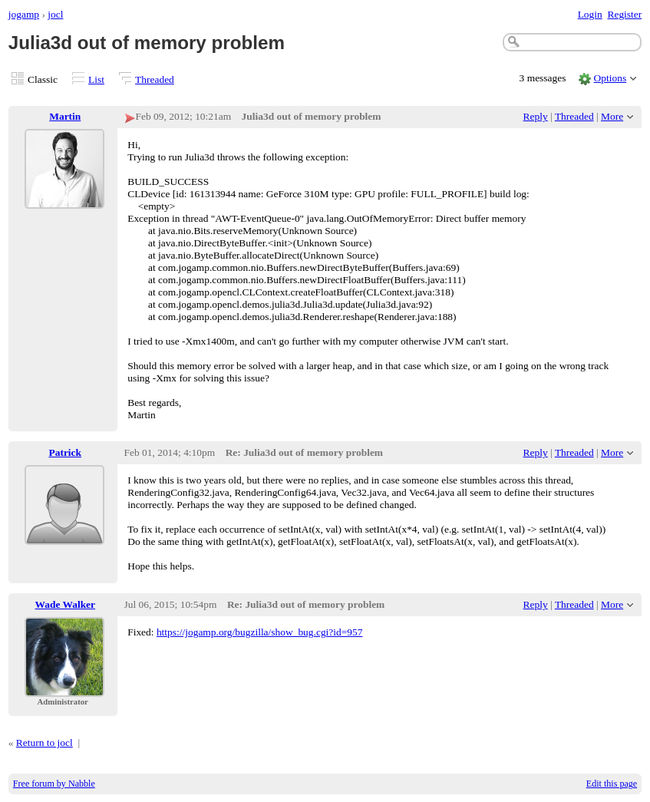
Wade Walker (65, 604)
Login (590, 14)
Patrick (65, 452)
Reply (535, 116)
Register (624, 14)
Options (610, 78)
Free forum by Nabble (54, 783)
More (612, 116)
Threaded (154, 79)
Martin (65, 116)
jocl (55, 14)
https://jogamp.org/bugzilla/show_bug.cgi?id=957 (260, 632)
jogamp (23, 14)
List (96, 79)
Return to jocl (44, 742)
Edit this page (611, 783)
